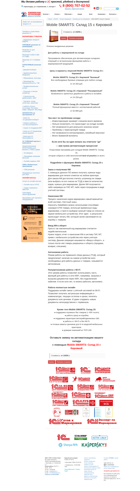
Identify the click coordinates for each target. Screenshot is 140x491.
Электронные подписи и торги (92, 467)
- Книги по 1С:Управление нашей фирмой (32, 132)
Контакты (113, 14)
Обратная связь (88, 474)
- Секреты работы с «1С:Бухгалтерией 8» (30, 123)
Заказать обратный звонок (74, 9)
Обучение (69, 14)
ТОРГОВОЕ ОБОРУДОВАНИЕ (29, 193)
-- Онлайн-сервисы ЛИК (31, 161)
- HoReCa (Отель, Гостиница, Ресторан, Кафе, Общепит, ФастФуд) (32, 107)
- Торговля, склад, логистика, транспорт (30, 102)
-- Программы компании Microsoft (31, 157)
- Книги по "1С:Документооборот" (30, 118)
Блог (91, 14)
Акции (80, 14)
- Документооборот (29, 70)
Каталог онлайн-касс (89, 461)
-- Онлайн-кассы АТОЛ (30, 184)
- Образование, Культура (31, 78)
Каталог (46, 14)
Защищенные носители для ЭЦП (31, 173)
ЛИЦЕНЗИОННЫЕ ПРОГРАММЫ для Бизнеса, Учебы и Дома (31, 147)
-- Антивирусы (27, 153)
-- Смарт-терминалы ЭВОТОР (29, 188)
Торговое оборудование (65, 19)
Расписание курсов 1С (90, 469)
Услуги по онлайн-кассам (31, 181)
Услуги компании (88, 463)
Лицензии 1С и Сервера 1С (31, 60)
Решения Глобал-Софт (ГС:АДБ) (30, 55)
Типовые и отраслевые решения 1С (30, 32)
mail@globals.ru (53, 471)
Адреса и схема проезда (90, 476)
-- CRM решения (28, 169)
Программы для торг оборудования (81, 19)
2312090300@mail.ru (54, 472)
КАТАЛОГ (56, 19)
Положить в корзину (76, 38)
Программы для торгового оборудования (32, 198)
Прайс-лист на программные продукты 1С (32, 23)
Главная (50, 19)
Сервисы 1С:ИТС (88, 464)
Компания (102, 14)
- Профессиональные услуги (30, 87)
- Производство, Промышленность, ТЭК (31, 82)
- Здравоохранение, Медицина (29, 73)
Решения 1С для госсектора (28, 50)
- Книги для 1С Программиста (27, 137)
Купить (63, 38)
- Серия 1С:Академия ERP (32, 128)
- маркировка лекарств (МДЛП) (30, 40)
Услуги (57, 14)
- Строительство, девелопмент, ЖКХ (29, 97)
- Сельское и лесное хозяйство (29, 92)
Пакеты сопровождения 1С (91, 466)
